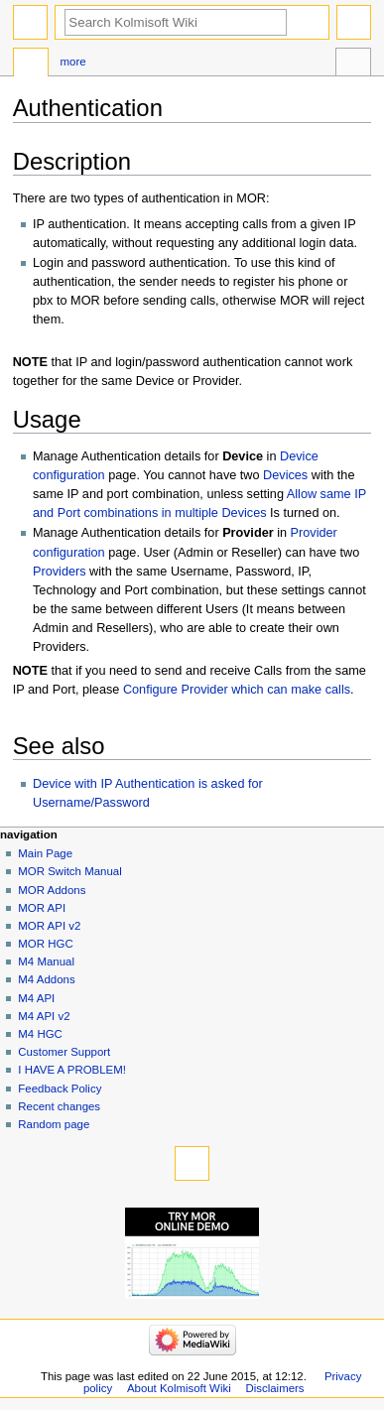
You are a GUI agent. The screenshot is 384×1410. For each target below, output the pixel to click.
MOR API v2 (49, 926)
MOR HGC (45, 944)
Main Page (45, 853)
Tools (353, 64)
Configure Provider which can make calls (236, 690)
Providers (59, 571)
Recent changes (59, 1106)
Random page (53, 1124)
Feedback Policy (59, 1088)
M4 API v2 (43, 1016)
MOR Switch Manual (69, 871)
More (72, 61)
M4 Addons (46, 979)
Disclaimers (275, 1388)
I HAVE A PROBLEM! (72, 1070)
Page (31, 64)
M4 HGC (40, 1034)
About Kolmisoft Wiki (179, 1388)
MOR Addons (51, 890)
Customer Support (64, 1052)
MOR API (41, 908)
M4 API (36, 998)
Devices (285, 475)
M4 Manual (46, 961)
